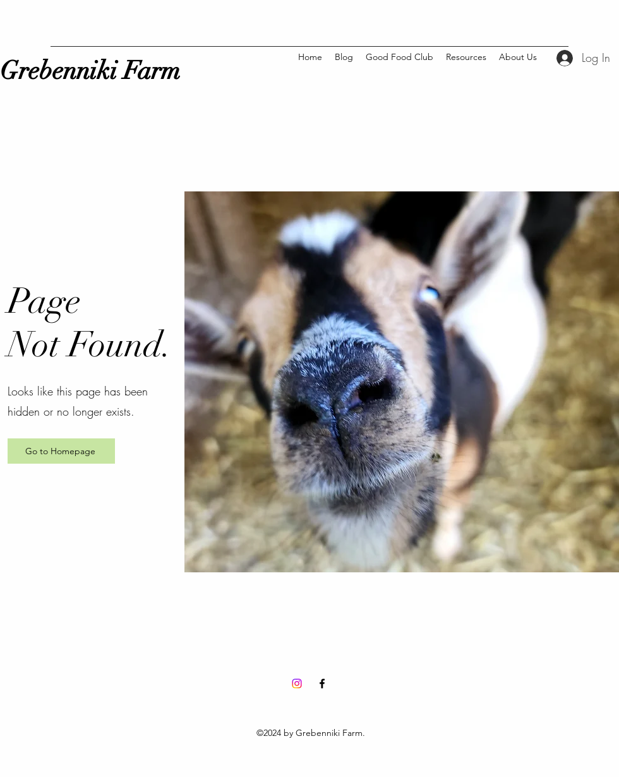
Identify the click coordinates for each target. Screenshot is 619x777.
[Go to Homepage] (61, 451)
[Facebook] (322, 683)
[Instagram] (297, 683)
